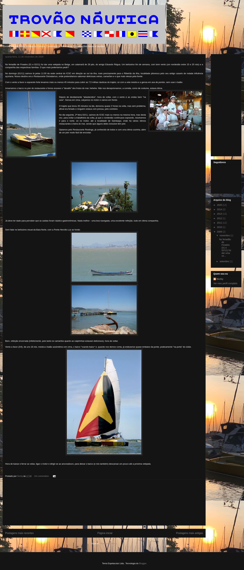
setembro (225, 261)
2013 (220, 213)
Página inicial (104, 533)
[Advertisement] (104, 502)
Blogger (142, 563)
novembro (225, 235)
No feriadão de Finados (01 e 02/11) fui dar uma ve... (225, 247)
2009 (220, 231)
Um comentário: (42, 476)
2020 (220, 205)
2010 (220, 227)
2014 (220, 209)
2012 (220, 218)
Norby (220, 279)
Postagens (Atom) (108, 543)
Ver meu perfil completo (225, 283)
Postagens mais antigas (189, 533)
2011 (220, 222)
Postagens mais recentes (19, 533)
